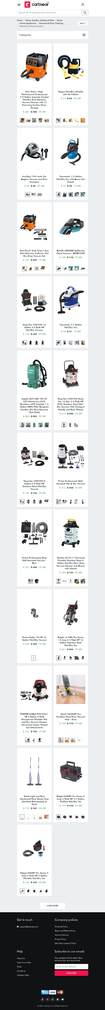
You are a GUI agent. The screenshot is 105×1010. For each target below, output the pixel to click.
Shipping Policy (61, 926)
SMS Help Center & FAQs (65, 943)
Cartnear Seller (23, 975)
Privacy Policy (60, 939)
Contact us (21, 971)
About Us (21, 958)
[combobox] (82, 23)
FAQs (19, 966)
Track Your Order (24, 962)
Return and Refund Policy (65, 930)
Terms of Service (61, 935)
